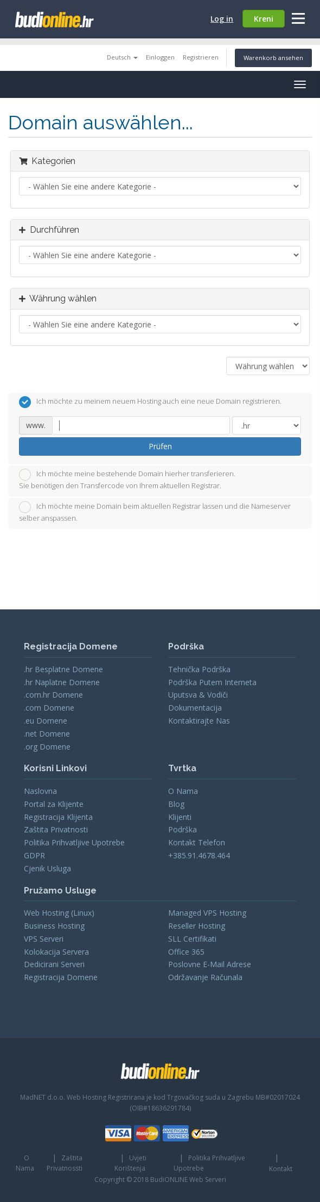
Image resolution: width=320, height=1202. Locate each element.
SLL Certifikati (192, 939)
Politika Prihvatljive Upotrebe (74, 842)
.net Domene (47, 733)
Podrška (182, 829)
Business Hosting (54, 926)
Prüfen (160, 446)
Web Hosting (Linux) (59, 913)
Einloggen (160, 57)
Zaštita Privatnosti (56, 829)
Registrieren (201, 57)
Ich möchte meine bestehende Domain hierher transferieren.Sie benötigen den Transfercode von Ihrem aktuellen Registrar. (127, 479)
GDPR (34, 855)
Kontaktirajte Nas (199, 720)
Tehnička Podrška (199, 669)
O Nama (183, 791)
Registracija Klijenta (58, 817)
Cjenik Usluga (47, 868)
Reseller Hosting (196, 926)
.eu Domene (45, 720)
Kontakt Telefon (196, 842)
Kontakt (280, 1168)
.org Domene (47, 746)
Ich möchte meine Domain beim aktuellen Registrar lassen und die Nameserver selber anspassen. (155, 512)
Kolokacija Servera (56, 952)
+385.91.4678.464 (199, 855)
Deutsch (122, 57)
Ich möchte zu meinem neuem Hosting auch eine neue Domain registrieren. (150, 402)
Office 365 (186, 952)
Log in (221, 19)
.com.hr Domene (53, 694)
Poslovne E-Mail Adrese (209, 964)
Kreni (263, 19)
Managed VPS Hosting (207, 913)
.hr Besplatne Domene (63, 669)
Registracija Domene (61, 977)
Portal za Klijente (54, 804)
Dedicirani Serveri (54, 964)
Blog (176, 804)
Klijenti (179, 817)
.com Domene (49, 707)
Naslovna (40, 791)
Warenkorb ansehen (273, 58)
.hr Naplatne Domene (62, 682)
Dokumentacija (195, 707)
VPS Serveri (43, 939)
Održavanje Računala (205, 977)
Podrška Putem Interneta (212, 682)
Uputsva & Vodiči (198, 694)
